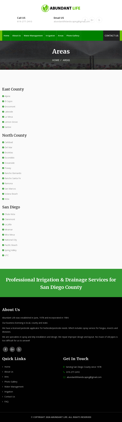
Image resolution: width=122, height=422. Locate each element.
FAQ (6, 401)
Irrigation (50, 35)
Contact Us (111, 36)
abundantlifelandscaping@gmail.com (72, 21)
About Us (16, 35)
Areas (60, 35)
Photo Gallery (73, 35)
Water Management (33, 35)
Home (6, 35)
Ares (6, 376)
